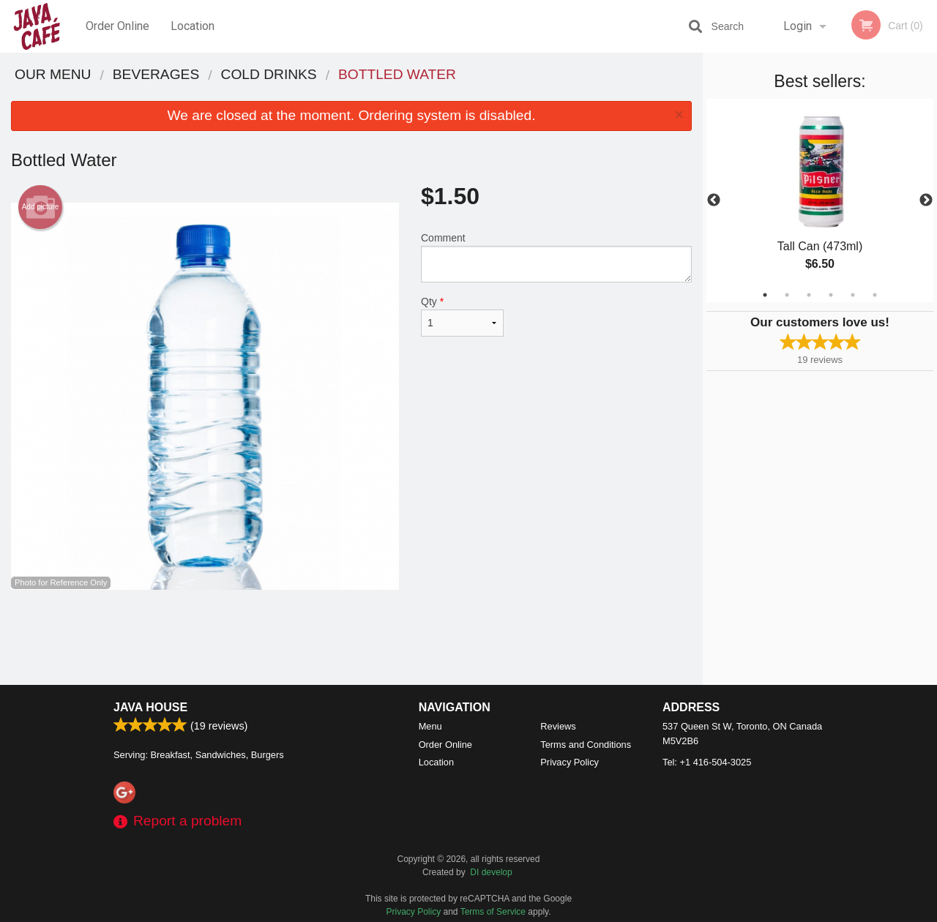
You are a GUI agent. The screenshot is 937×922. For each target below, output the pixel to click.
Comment (556, 257)
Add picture (40, 207)
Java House (150, 707)
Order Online (117, 26)
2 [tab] (787, 295)
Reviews (557, 726)
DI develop (491, 872)
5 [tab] (852, 295)
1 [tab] (765, 295)
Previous (713, 200)
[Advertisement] (351, 637)
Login (797, 26)
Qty (462, 316)
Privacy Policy (569, 762)
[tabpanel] (820, 200)
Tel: (706, 762)
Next (926, 200)
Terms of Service (493, 912)
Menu (430, 726)
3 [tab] (809, 295)
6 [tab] (874, 295)
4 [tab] (831, 295)
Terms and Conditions (585, 744)
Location (192, 26)
